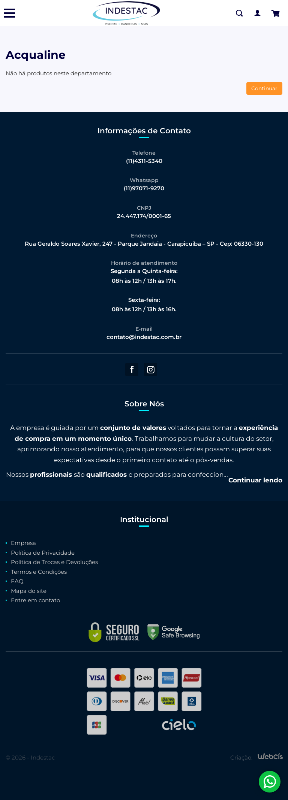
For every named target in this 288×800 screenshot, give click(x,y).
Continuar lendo (255, 480)
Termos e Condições (39, 571)
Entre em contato (35, 600)
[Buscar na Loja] (239, 13)
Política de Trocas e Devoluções (54, 562)
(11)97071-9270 (144, 188)
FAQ (17, 581)
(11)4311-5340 (144, 160)
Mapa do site (28, 590)
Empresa (23, 542)
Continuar (264, 88)
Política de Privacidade (43, 552)
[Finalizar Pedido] (275, 13)
